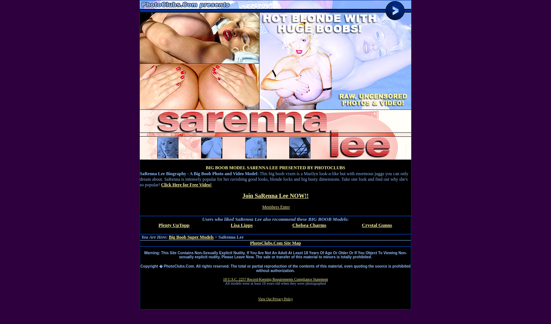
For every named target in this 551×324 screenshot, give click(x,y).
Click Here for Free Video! (186, 184)
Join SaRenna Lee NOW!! (275, 196)
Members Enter (276, 207)
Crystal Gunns (377, 225)
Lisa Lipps (242, 225)
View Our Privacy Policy (275, 299)
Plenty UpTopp (174, 225)
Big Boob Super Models (191, 237)
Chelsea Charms (309, 225)
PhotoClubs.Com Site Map (275, 243)
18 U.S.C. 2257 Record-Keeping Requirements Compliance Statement (275, 279)
